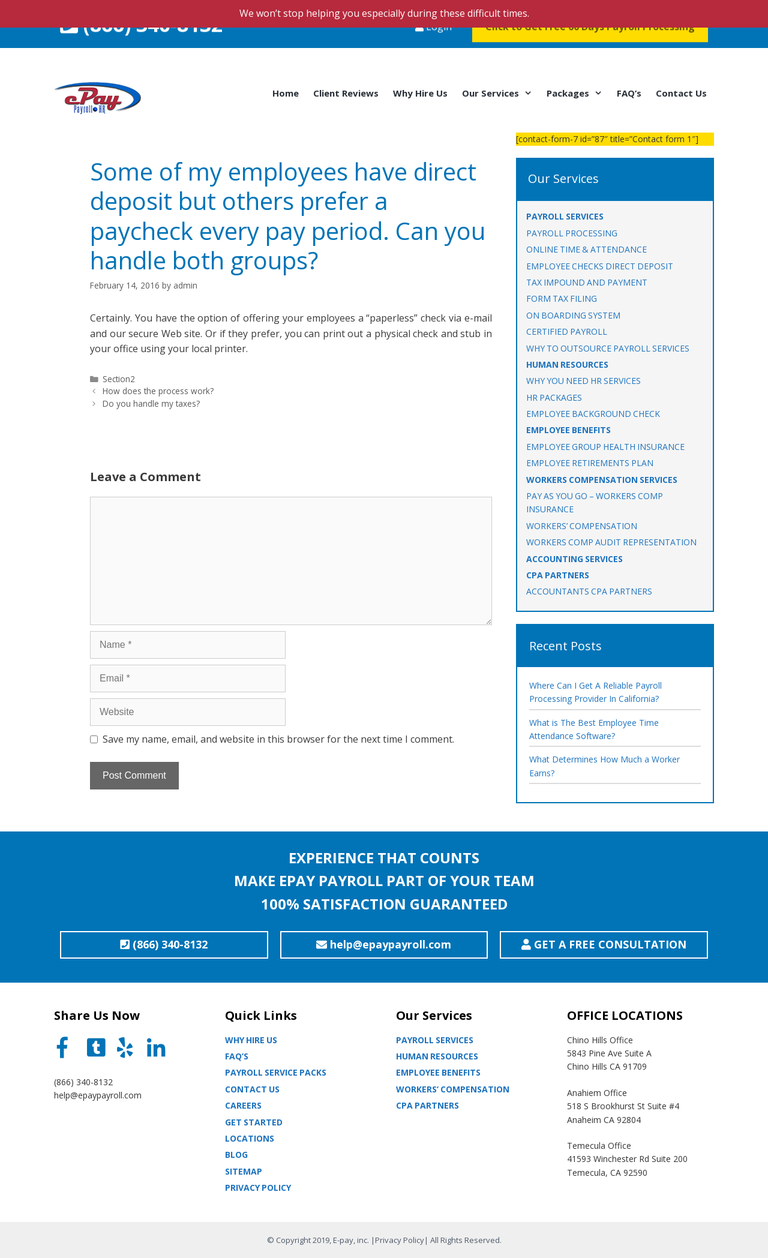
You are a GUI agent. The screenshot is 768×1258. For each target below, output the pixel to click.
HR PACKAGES (554, 397)
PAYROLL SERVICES (565, 216)
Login (433, 50)
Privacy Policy (258, 1187)
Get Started (254, 1122)
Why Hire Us (420, 93)
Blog (236, 1154)
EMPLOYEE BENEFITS (568, 430)
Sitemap (243, 1171)
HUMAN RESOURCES (567, 364)
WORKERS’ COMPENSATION (581, 526)
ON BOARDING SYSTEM (573, 315)
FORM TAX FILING (561, 298)
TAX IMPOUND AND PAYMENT (586, 282)
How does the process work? (158, 391)
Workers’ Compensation (452, 1089)
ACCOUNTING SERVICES (574, 559)
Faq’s (236, 1056)
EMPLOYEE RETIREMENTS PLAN (589, 463)
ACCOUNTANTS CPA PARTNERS (589, 591)
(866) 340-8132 (141, 48)
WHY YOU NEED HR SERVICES (583, 380)
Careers (243, 1105)
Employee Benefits (438, 1072)
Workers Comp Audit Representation (611, 542)
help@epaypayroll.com (98, 1095)
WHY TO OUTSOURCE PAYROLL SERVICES (607, 348)
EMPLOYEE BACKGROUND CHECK (593, 413)
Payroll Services (434, 1040)
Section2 (119, 379)
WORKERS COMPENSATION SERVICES (601, 479)
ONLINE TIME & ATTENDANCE (586, 249)
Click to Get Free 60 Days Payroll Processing (590, 50)
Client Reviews (346, 93)
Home (285, 93)
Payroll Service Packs (275, 1072)
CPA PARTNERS (557, 575)
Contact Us (681, 93)
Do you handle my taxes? (151, 403)
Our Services (500, 93)
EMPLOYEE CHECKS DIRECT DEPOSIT (599, 266)
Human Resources (437, 1056)
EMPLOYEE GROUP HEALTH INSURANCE (605, 446)
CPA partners (427, 1105)
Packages (578, 93)
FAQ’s (629, 93)
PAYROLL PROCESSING (571, 233)
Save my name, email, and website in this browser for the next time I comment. (278, 739)
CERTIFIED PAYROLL (566, 331)
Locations (249, 1138)
